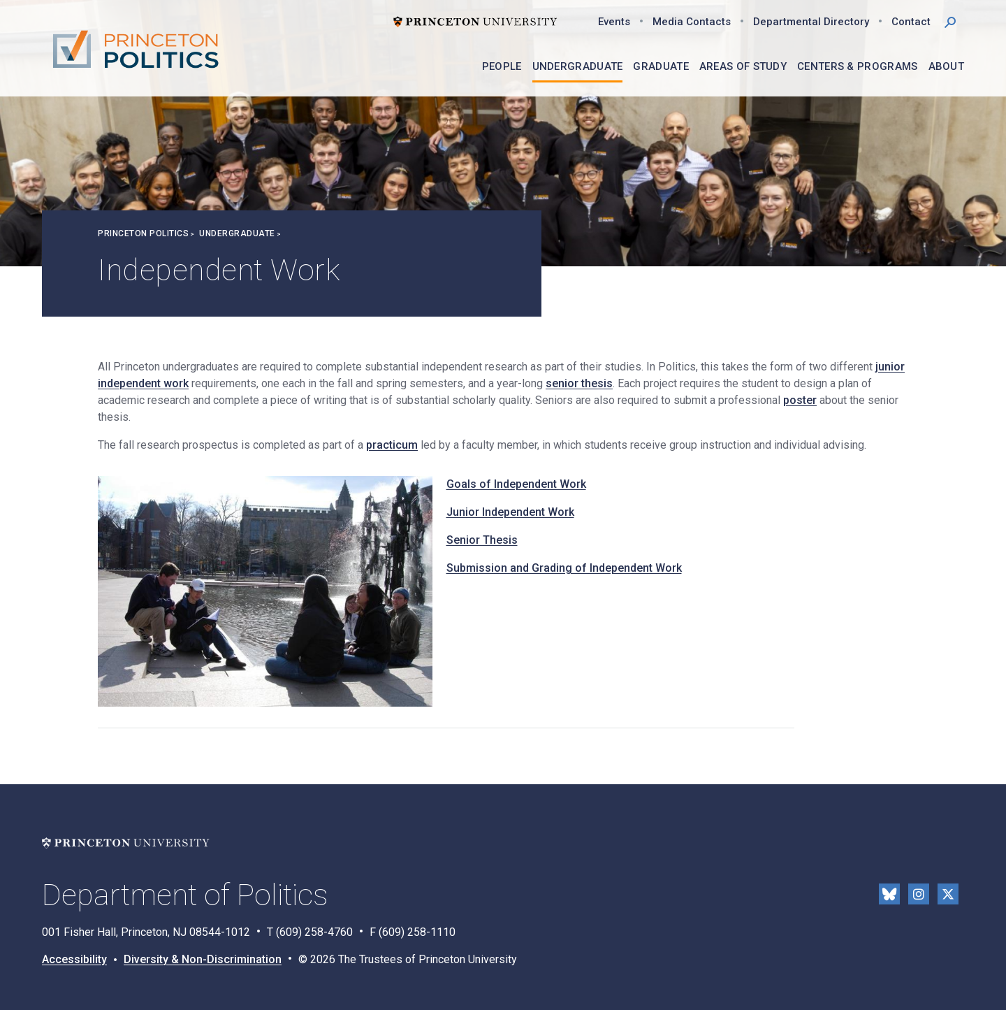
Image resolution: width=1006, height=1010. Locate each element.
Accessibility (74, 959)
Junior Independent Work (510, 512)
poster (800, 400)
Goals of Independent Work (516, 484)
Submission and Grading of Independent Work (564, 568)
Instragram (918, 893)
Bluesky (889, 893)
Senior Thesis (482, 540)
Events (614, 21)
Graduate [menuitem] (660, 66)
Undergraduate (237, 233)
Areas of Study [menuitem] (743, 66)
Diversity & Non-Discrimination (203, 959)
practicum (392, 445)
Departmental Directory (811, 21)
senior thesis (579, 383)
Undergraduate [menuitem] (577, 66)
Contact (911, 21)
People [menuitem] (502, 66)
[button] (950, 21)
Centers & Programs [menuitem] (857, 66)
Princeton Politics (143, 233)
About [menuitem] (946, 66)
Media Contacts (692, 21)
